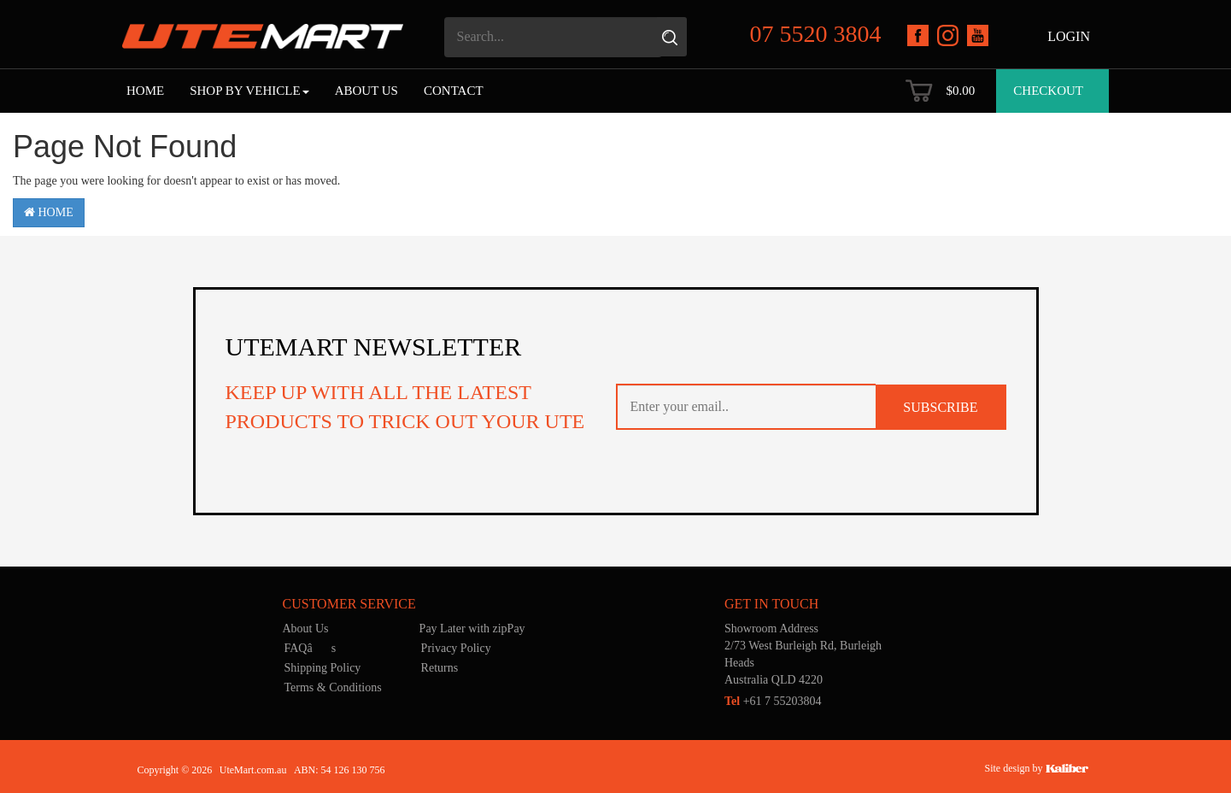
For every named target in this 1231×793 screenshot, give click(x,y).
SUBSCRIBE (940, 407)
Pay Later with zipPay (472, 628)
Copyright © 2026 (175, 770)
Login (1068, 36)
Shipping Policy (322, 667)
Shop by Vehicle (249, 90)
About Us (366, 90)
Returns (440, 667)
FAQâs (310, 648)
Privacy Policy (456, 648)
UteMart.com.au (253, 770)
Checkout (1048, 90)
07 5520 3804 (816, 34)
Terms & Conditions (333, 687)
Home (145, 90)
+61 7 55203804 (773, 701)
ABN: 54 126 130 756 (339, 770)
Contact (454, 90)
